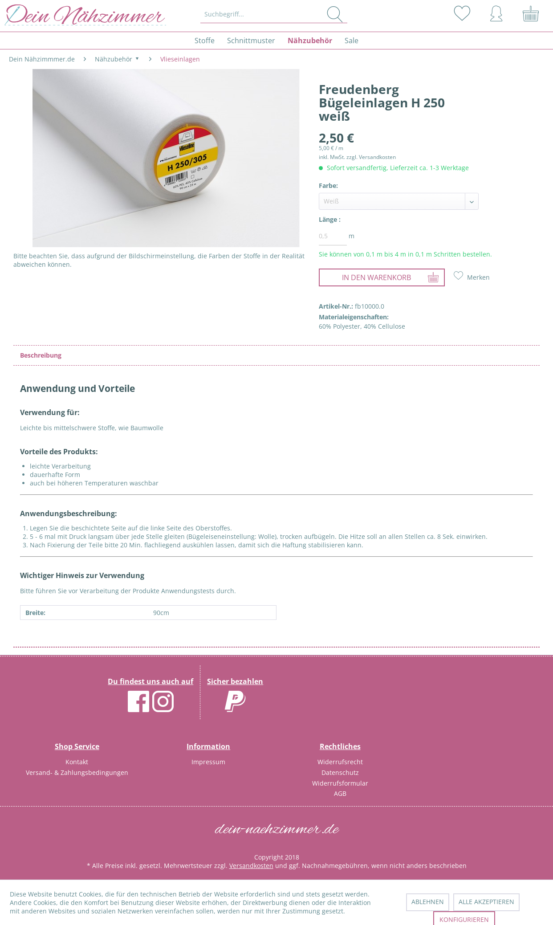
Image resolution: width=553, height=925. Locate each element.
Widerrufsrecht (340, 762)
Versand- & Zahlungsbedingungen (77, 772)
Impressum (208, 762)
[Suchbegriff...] (273, 14)
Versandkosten (251, 865)
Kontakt (76, 762)
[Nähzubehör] (309, 40)
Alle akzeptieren (486, 901)
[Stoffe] (204, 40)
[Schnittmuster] (251, 40)
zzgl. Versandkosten (371, 157)
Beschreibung (40, 355)
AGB (340, 793)
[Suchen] (334, 14)
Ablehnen (427, 901)
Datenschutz (340, 772)
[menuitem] (274, 14)
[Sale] (351, 40)
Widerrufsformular (340, 783)
